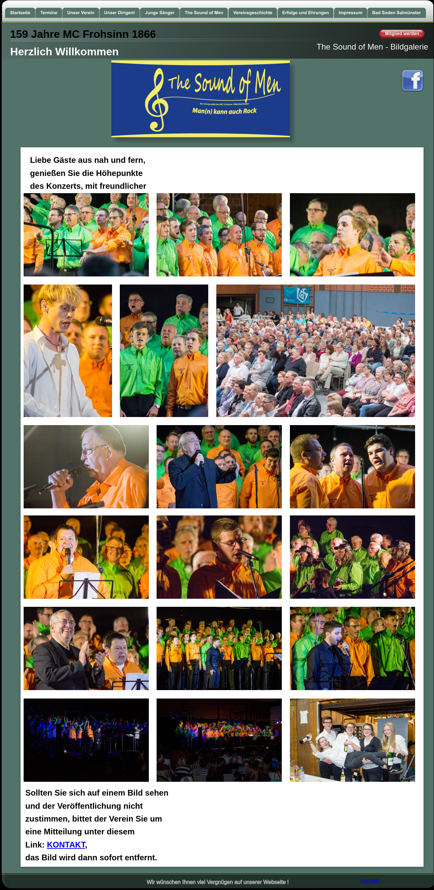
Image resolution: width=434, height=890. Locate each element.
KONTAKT (66, 844)
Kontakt (370, 881)
